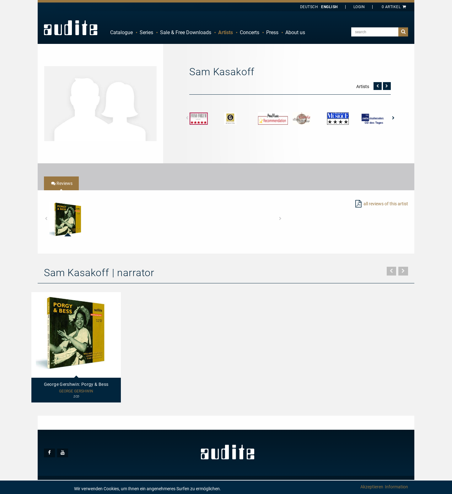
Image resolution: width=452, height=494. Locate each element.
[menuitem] (121, 32)
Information (396, 486)
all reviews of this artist (385, 203)
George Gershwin (76, 391)
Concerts (249, 32)
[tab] (61, 183)
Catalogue (121, 32)
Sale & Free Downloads (185, 32)
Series (146, 32)
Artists (225, 32)
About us (295, 32)
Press (272, 32)
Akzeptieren (371, 486)
